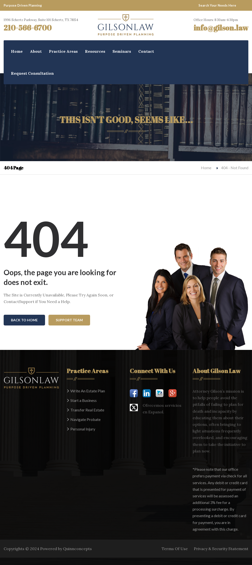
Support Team (69, 320)
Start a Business (83, 400)
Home (17, 51)
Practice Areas (63, 51)
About (36, 51)
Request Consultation (32, 73)
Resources (95, 51)
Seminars (121, 51)
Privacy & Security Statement (221, 548)
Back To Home (24, 320)
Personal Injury (82, 429)
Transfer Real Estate (87, 410)
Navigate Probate (85, 419)
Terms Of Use (175, 548)
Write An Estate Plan (87, 390)
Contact (146, 51)
